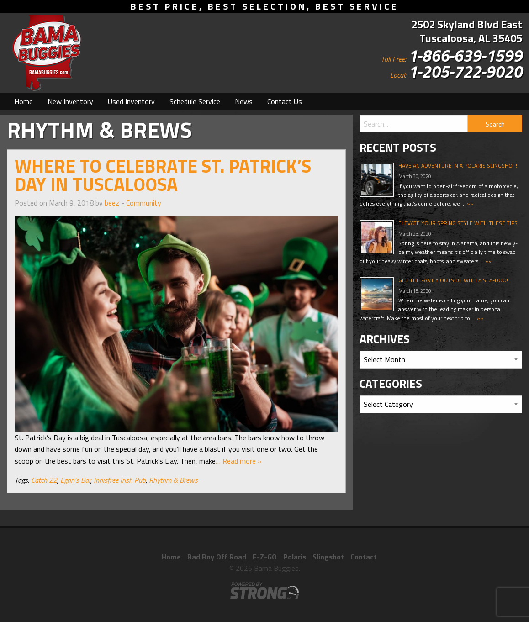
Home (23, 101)
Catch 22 (44, 479)
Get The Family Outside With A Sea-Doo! (453, 280)
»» (469, 203)
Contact (363, 556)
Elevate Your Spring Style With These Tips (458, 223)
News (244, 101)
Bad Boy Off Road (216, 556)
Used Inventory (131, 101)
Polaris (294, 556)
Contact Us (284, 101)
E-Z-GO (265, 556)
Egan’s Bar (75, 479)
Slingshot (328, 556)
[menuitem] (23, 101)
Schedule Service (194, 101)
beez (112, 202)
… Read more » (239, 460)
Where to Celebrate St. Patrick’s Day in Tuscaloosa (163, 175)
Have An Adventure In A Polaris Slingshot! (457, 165)
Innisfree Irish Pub (120, 479)
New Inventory (70, 101)
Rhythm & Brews (173, 479)
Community (143, 202)
